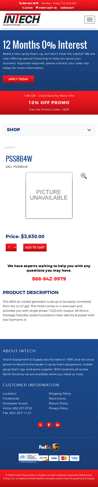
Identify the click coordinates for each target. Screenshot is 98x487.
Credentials (11, 398)
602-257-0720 (22, 408)
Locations (9, 393)
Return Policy (58, 403)
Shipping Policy (60, 393)
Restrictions (57, 398)
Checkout (67, 7)
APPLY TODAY (18, 79)
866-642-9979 (29, 3)
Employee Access (15, 403)
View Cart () (46, 7)
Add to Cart (35, 247)
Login (27, 7)
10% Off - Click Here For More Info (49, 96)
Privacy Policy (58, 408)
